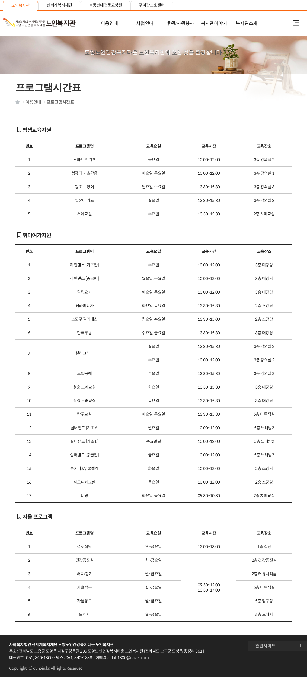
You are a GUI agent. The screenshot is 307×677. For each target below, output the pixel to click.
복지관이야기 (214, 23)
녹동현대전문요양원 (105, 5)
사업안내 (145, 23)
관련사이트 (265, 646)
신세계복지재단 (59, 5)
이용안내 (109, 23)
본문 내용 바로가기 (153, 0)
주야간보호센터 (151, 5)
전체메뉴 (296, 23)
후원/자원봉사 (180, 23)
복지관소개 (246, 23)
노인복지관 (20, 5)
